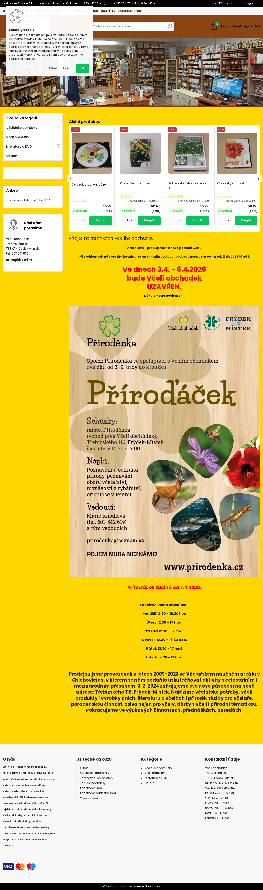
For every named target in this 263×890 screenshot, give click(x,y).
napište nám (21, 259)
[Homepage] (4, 11)
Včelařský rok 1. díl (230, 183)
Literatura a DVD (19, 146)
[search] (170, 27)
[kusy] (79, 220)
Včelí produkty (17, 137)
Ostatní (12, 156)
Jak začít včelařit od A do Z (187, 185)
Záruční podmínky (102, 11)
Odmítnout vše (59, 68)
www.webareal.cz (147, 886)
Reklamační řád (129, 11)
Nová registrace (249, 3)
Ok (82, 68)
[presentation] (71, 178)
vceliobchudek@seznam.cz (181, 256)
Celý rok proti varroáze (89, 184)
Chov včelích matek (135, 183)
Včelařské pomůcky (21, 127)
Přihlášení (225, 3)
